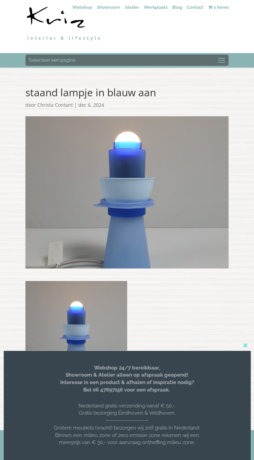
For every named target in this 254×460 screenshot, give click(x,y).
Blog (177, 7)
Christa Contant (55, 105)
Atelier (132, 7)
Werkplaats (156, 7)
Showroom (108, 7)
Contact (195, 7)
